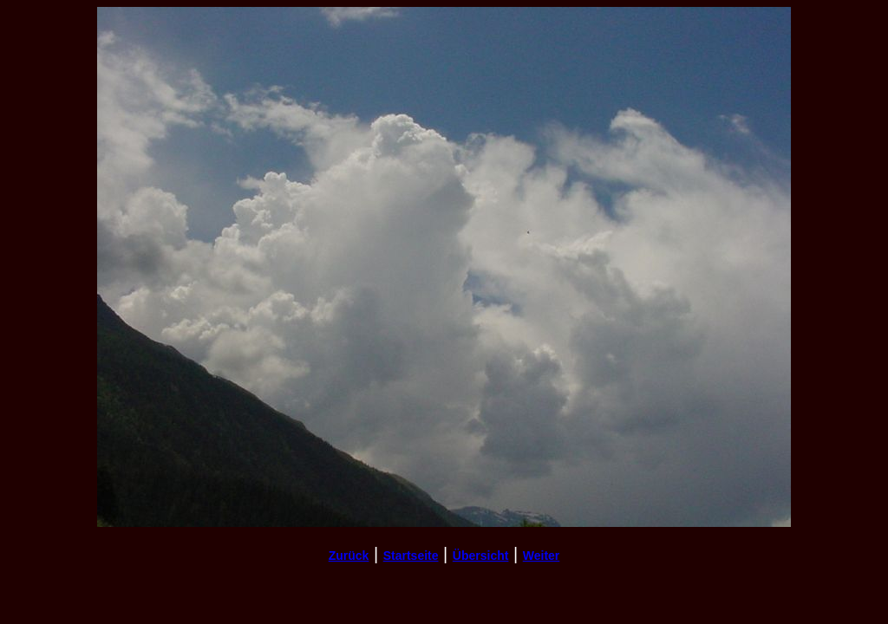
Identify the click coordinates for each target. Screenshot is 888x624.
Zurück (349, 555)
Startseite (411, 555)
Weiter (541, 555)
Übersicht (481, 555)
